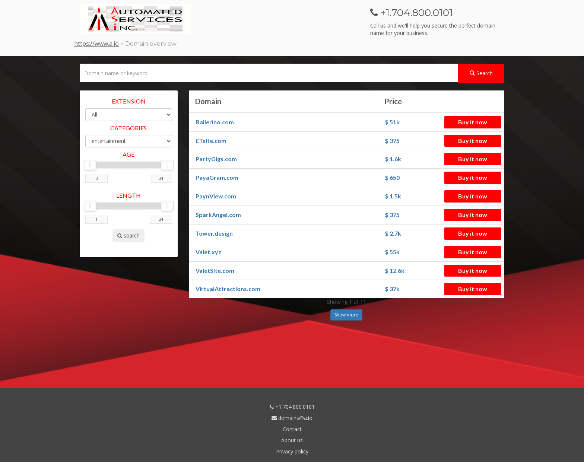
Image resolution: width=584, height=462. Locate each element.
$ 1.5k (393, 196)
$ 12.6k (394, 270)
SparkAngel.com (218, 214)
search (128, 235)
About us (292, 440)
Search (481, 73)
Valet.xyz (208, 251)
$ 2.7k (393, 233)
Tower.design (214, 233)
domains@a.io (292, 417)
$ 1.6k (393, 158)
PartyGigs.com (216, 158)
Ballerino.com (215, 121)
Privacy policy (292, 451)
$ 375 (392, 140)
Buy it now (472, 121)
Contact (292, 429)
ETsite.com (211, 140)
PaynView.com (216, 196)
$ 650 (392, 177)
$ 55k (392, 251)
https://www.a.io (96, 43)
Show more (346, 315)
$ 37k (392, 288)
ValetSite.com (215, 270)
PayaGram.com (217, 177)
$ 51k (392, 121)
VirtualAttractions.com (228, 288)
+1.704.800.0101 (292, 406)
